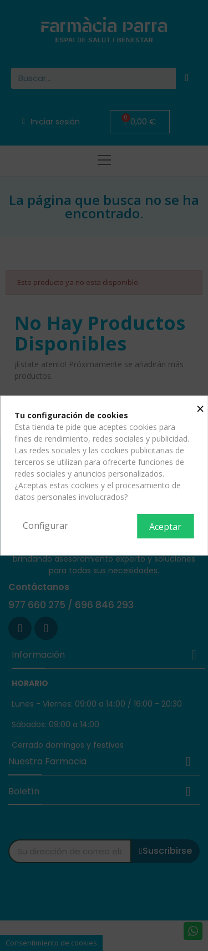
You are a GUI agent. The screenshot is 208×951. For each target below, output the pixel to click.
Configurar (45, 525)
